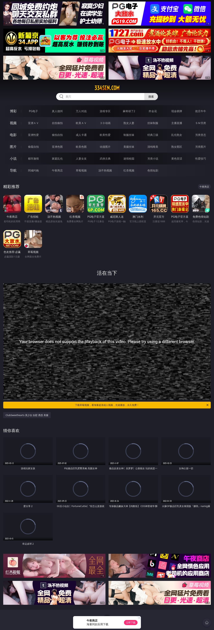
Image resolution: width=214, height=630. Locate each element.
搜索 (151, 96)
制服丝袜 (128, 135)
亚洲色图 (57, 147)
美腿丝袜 (128, 147)
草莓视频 (81, 170)
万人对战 (81, 111)
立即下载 (130, 622)
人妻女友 (81, 158)
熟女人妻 (128, 123)
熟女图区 (176, 147)
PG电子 (33, 111)
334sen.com (107, 88)
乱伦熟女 (176, 135)
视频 (13, 123)
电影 (13, 134)
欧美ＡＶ (81, 123)
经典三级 (152, 135)
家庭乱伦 (57, 158)
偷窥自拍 (33, 147)
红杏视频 (128, 170)
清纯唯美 (152, 147)
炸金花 (153, 111)
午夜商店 (57, 170)
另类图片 (200, 147)
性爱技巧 (200, 158)
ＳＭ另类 (200, 123)
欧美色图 (81, 147)
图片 (13, 146)
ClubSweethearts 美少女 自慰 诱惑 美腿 (27, 415)
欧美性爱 (105, 135)
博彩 (13, 111)
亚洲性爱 (33, 135)
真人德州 (57, 111)
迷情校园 (128, 158)
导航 (13, 170)
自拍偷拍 (57, 123)
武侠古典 (105, 158)
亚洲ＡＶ (33, 123)
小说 (13, 158)
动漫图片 (105, 147)
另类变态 (200, 135)
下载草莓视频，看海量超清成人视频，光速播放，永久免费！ (142, 405)
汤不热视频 (105, 170)
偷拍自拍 (57, 135)
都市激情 (33, 158)
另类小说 (152, 158)
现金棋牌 (176, 111)
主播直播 (176, 123)
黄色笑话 (176, 158)
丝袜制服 (152, 123)
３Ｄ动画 (105, 123)
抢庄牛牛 (200, 111)
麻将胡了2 (129, 111)
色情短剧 (152, 170)
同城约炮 (33, 170)
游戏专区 (105, 111)
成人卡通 (81, 135)
